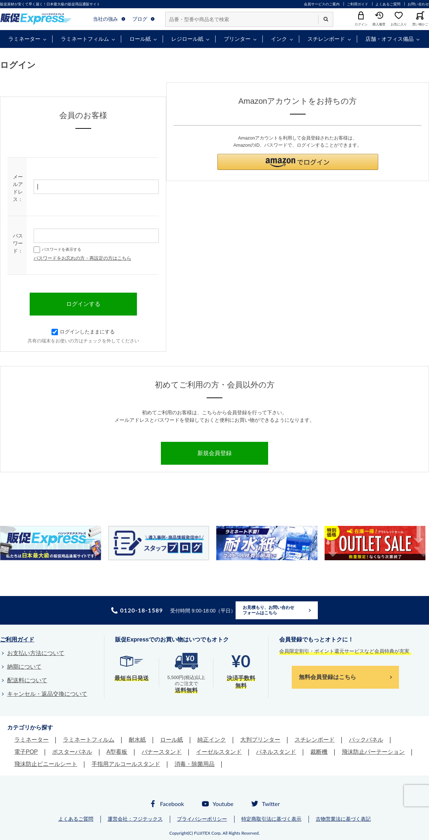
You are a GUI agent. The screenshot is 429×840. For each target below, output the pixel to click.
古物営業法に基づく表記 (343, 819)
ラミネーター (24, 39)
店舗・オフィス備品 (389, 39)
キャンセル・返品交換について (47, 694)
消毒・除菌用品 (194, 764)
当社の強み (105, 19)
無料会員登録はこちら (327, 677)
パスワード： (18, 243)
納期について (24, 667)
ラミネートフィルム (85, 39)
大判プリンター (260, 740)
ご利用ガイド (357, 4)
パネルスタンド (276, 752)
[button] (297, 162)
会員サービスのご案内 (322, 4)
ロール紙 (140, 39)
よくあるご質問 (387, 4)
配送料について (27, 680)
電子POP (26, 752)
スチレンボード (326, 39)
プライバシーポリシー (202, 819)
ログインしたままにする (83, 331)
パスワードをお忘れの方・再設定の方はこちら (82, 258)
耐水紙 (137, 740)
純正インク (211, 740)
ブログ (139, 19)
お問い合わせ (418, 4)
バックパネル (366, 740)
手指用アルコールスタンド (126, 764)
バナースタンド (162, 752)
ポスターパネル (72, 752)
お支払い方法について (35, 653)
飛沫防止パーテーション (373, 752)
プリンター (237, 39)
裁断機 (318, 752)
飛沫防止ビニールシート (45, 764)
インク (279, 39)
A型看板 (117, 752)
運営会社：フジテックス (135, 819)
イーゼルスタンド (219, 752)
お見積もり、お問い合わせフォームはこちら (268, 610)
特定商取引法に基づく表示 (271, 819)
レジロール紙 (187, 39)
